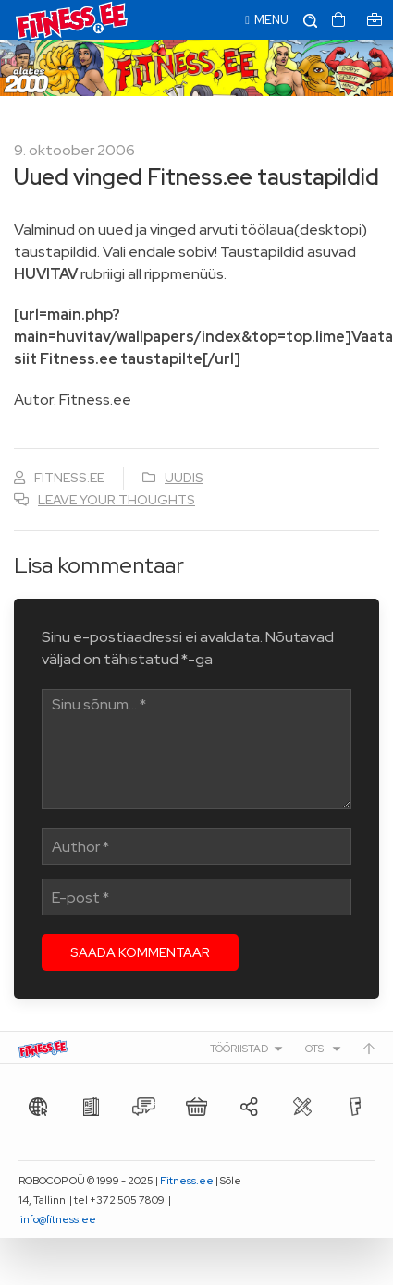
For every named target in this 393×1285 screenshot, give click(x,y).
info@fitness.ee (58, 1219)
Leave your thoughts (116, 499)
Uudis (184, 477)
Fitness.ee (187, 1180)
